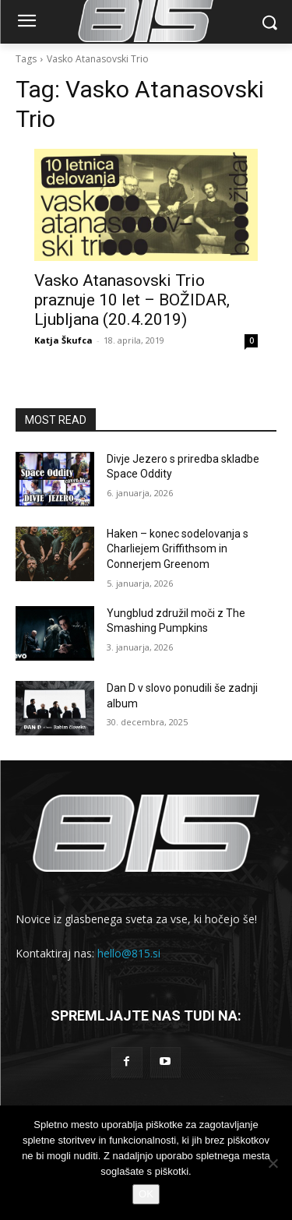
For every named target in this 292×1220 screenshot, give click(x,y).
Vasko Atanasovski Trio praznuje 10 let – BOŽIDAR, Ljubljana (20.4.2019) (132, 300)
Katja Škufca (63, 340)
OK (146, 1194)
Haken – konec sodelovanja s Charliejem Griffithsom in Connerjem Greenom (177, 548)
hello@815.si (128, 953)
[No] (272, 1163)
